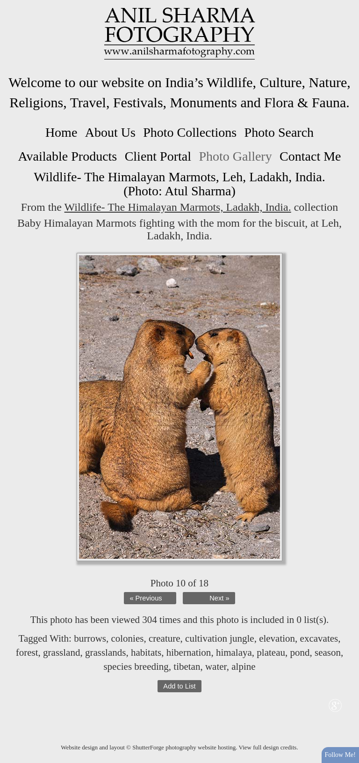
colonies (127, 638)
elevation (277, 638)
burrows (90, 638)
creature (164, 638)
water (216, 666)
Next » (219, 598)
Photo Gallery (235, 156)
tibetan (186, 666)
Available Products (67, 156)
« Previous (145, 598)
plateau (271, 652)
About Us (110, 132)
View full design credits (268, 747)
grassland (61, 652)
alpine (243, 666)
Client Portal (158, 156)
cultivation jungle (219, 638)
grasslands (105, 652)
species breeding (135, 666)
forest (27, 652)
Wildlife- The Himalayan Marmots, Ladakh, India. (178, 207)
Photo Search (279, 132)
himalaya (234, 652)
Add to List (179, 686)
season (328, 652)
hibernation (188, 652)
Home (61, 132)
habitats (146, 652)
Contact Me (310, 156)
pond (299, 652)
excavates (319, 638)
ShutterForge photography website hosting (184, 747)
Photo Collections (190, 132)
